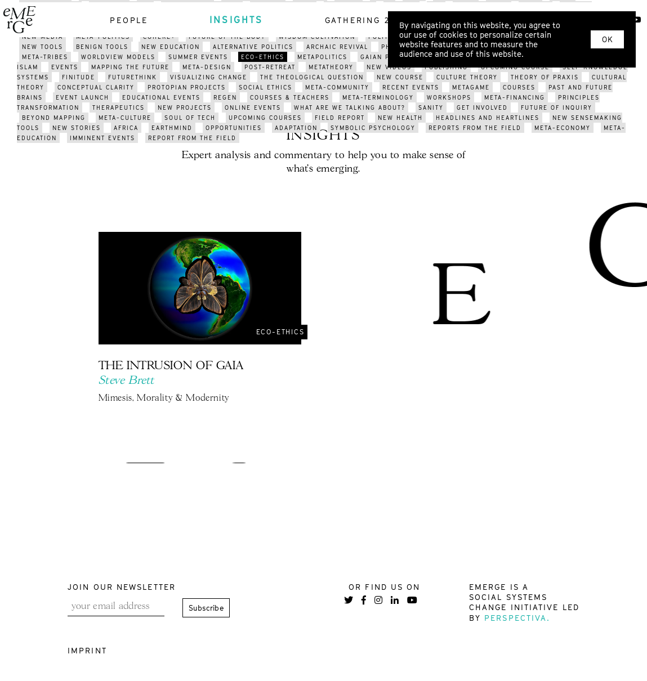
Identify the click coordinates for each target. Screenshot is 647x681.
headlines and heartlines (487, 117)
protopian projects (187, 87)
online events (253, 107)
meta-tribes (45, 56)
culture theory (467, 77)
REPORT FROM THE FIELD (192, 138)
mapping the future (130, 67)
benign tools (102, 46)
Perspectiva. (517, 617)
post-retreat (270, 67)
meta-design (206, 67)
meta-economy (562, 127)
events (64, 67)
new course (400, 77)
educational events (161, 97)
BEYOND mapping (54, 117)
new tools (42, 46)
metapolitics (322, 56)
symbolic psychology (373, 127)
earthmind (172, 127)
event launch (82, 97)
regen (225, 97)
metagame (471, 87)
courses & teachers (289, 97)
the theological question (312, 77)
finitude (78, 77)
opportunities (234, 127)
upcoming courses (265, 117)
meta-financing (514, 97)
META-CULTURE (125, 117)
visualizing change (208, 77)
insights (236, 19)
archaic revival (337, 46)
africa (126, 127)
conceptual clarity (96, 87)
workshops (449, 97)
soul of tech (190, 117)
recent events (410, 87)
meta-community (337, 87)
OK (607, 39)
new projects (185, 107)
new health (400, 117)
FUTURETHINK (132, 77)
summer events (198, 56)
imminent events (102, 138)
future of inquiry (556, 107)
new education (170, 46)
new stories (76, 127)
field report (340, 117)
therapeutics (118, 107)
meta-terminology (378, 97)
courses (519, 87)
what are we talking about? (349, 107)
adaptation (296, 127)
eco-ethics (262, 56)
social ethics (265, 87)
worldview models (118, 56)
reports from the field (475, 127)
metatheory (331, 67)
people (129, 20)
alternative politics (253, 46)
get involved (482, 107)
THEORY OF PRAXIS (545, 77)
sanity (431, 107)
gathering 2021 (366, 20)
